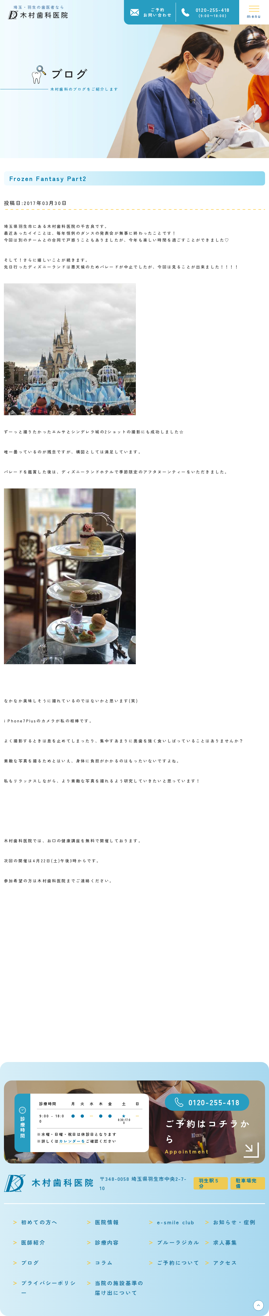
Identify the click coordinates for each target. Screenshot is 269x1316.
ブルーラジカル (178, 1242)
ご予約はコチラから (212, 1136)
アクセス (225, 1262)
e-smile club (176, 1222)
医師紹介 (33, 1242)
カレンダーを (72, 1141)
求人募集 (225, 1242)
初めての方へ (39, 1222)
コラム (104, 1262)
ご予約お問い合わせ (157, 12)
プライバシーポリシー (48, 1288)
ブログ (30, 1262)
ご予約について (178, 1262)
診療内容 (107, 1242)
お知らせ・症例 (234, 1222)
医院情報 (107, 1222)
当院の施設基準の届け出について (119, 1288)
